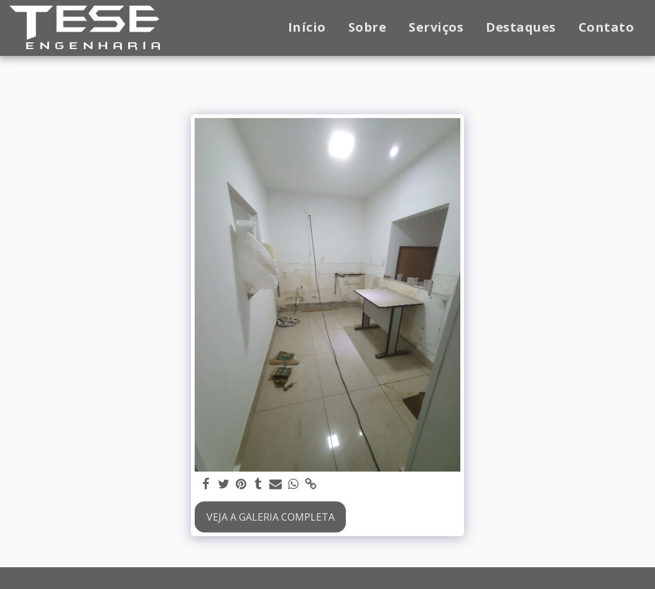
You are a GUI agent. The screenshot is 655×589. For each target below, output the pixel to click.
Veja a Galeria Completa (271, 517)
